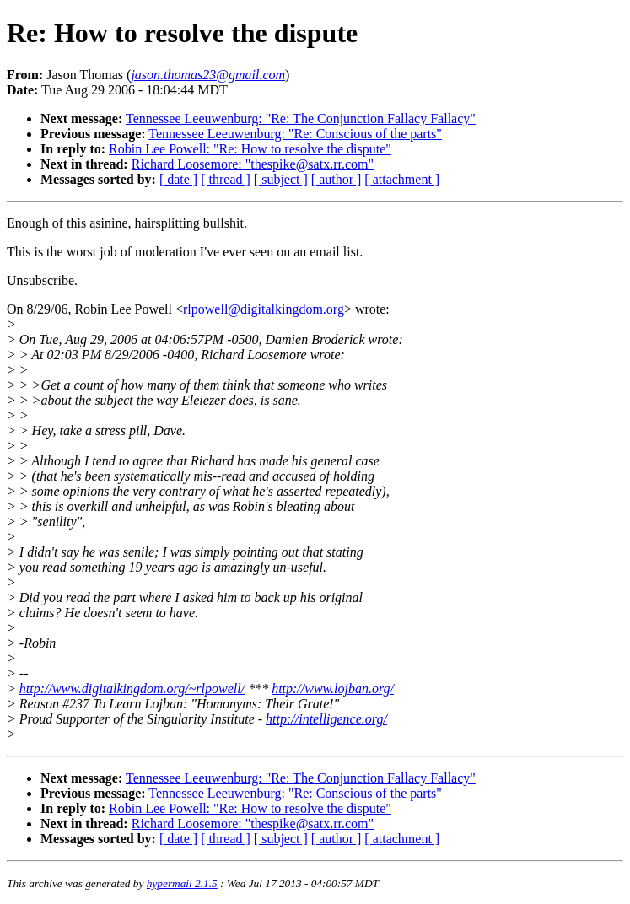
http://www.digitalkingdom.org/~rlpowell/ (132, 688)
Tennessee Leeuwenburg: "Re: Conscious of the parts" (295, 133)
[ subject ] (281, 179)
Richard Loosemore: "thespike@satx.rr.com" (253, 164)
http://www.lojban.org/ (333, 688)
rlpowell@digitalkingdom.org (263, 309)
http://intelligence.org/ (326, 719)
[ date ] (178, 179)
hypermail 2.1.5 (182, 883)
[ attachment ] (401, 179)
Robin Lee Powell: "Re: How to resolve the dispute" (250, 149)
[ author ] (336, 179)
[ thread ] (225, 179)
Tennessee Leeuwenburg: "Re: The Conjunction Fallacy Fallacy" (301, 118)
